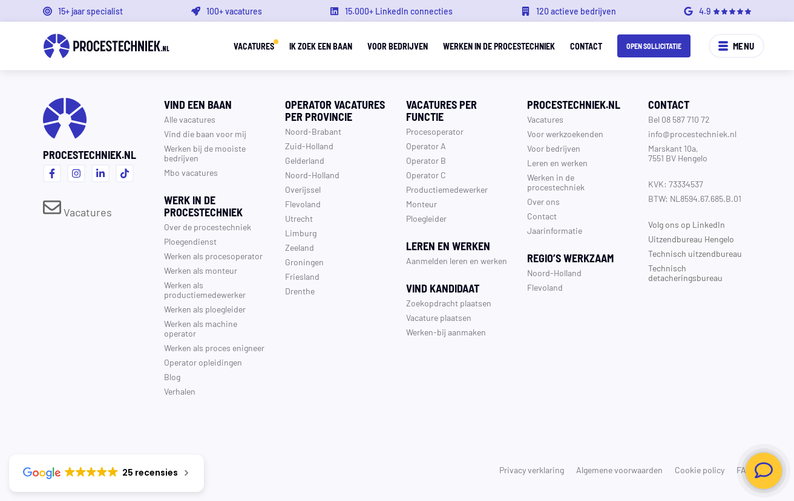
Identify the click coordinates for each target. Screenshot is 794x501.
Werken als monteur (200, 270)
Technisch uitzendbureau (695, 253)
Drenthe (300, 290)
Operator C (426, 174)
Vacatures (254, 45)
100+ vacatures (234, 11)
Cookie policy (699, 469)
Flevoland (303, 203)
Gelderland (304, 160)
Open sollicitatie (653, 46)
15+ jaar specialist (90, 11)
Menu (736, 45)
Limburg (301, 232)
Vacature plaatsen (438, 317)
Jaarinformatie (554, 230)
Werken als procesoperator (213, 255)
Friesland (302, 276)
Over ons (543, 201)
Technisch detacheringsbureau (685, 272)
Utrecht (299, 218)
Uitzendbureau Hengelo (691, 238)
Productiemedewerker (447, 189)
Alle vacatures (189, 119)
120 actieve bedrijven (576, 11)
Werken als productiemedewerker (205, 289)
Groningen (304, 261)
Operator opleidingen (203, 362)
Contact (586, 45)
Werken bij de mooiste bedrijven (205, 153)
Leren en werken (557, 162)
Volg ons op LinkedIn (686, 224)
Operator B (426, 160)
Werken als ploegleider (205, 308)
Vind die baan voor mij (205, 133)
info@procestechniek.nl (692, 133)
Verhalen (179, 391)
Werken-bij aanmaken (446, 331)
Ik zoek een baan (320, 45)
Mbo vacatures (191, 172)
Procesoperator (435, 131)
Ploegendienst (190, 241)
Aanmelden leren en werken (456, 260)
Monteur (421, 203)
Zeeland (299, 247)
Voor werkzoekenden (565, 133)
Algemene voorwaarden (619, 469)
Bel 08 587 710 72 (679, 119)
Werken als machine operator (200, 328)
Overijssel (303, 189)
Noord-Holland (312, 174)
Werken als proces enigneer (214, 347)
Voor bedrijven (397, 45)
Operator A (426, 145)
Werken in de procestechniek (499, 45)
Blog (172, 376)
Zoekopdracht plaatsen (448, 302)
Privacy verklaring (531, 469)
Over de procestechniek (207, 226)
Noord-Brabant (313, 131)
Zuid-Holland (309, 145)
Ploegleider (426, 218)
